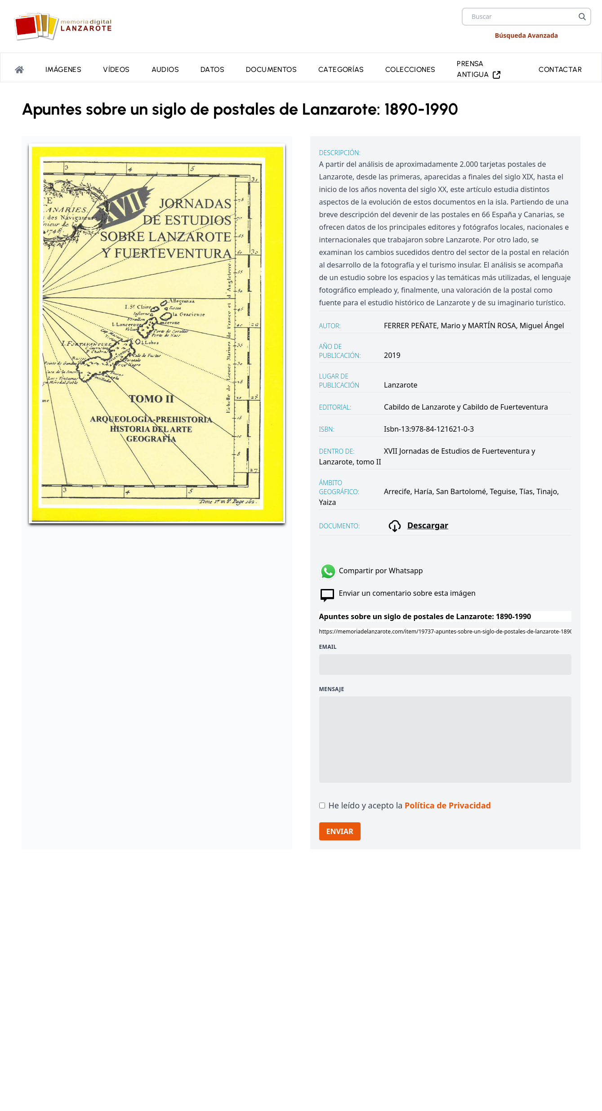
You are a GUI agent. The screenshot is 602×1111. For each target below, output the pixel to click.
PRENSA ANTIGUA (479, 69)
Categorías (341, 69)
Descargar (418, 526)
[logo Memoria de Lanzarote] (65, 26)
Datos (212, 69)
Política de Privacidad (448, 805)
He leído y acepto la (410, 805)
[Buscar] (582, 17)
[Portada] (19, 70)
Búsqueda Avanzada (526, 35)
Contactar (560, 69)
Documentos (271, 69)
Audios (165, 69)
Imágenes (63, 69)
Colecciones (410, 69)
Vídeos (116, 69)
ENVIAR (339, 831)
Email (328, 647)
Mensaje (331, 689)
